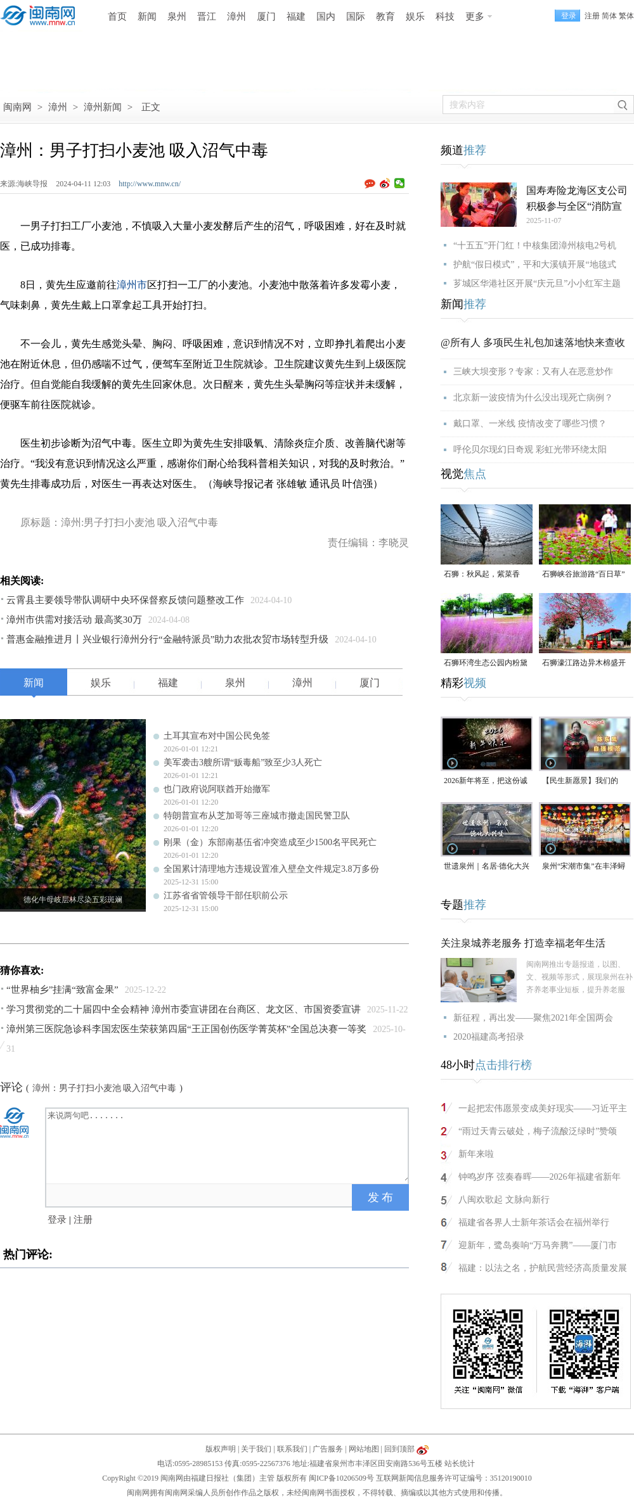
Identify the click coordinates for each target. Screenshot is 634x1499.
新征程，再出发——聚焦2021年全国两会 (533, 1018)
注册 (592, 15)
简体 (609, 15)
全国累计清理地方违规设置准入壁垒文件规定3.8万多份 (271, 869)
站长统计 (459, 1463)
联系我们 (292, 1449)
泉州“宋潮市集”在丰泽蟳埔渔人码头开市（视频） (584, 867)
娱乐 (415, 16)
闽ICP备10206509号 (341, 1478)
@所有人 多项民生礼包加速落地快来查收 (533, 342)
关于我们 (256, 1449)
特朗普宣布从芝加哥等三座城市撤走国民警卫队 (257, 815)
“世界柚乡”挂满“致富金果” (62, 990)
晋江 (206, 16)
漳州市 (132, 284)
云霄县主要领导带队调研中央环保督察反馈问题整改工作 (125, 600)
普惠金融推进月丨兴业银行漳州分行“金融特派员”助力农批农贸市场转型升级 (167, 639)
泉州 (176, 16)
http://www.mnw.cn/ (150, 183)
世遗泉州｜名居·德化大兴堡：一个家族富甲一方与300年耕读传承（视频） (486, 867)
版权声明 (220, 1449)
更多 (474, 16)
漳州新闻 (103, 107)
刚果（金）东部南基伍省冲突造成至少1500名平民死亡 (270, 842)
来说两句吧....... (228, 1145)
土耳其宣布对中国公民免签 (217, 736)
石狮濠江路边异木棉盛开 (584, 662)
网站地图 (364, 1449)
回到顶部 (399, 1449)
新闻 (147, 16)
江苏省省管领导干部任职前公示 (226, 895)
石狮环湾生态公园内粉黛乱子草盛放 (485, 663)
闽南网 (17, 107)
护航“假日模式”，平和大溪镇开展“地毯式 (534, 264)
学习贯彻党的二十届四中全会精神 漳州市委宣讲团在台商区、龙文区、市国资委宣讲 (183, 1009)
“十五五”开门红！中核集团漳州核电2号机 (534, 245)
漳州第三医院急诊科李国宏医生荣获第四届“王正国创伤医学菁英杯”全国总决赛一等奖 (186, 1029)
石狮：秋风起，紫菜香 (482, 574)
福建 (296, 16)
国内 (325, 16)
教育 (385, 16)
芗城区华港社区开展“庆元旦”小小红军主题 (537, 283)
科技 (445, 16)
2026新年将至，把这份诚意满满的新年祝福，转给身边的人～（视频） (485, 781)
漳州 (236, 16)
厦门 (266, 16)
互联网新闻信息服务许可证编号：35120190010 (454, 1478)
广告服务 (328, 1449)
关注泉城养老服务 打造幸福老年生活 (523, 943)
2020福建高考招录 (488, 1037)
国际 (355, 16)
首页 (117, 16)
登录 (57, 1220)
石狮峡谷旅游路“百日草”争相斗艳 (583, 575)
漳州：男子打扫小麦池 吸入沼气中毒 (104, 1088)
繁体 (626, 15)
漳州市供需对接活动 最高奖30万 (74, 620)
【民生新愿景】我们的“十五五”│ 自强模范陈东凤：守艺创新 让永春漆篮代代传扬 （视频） (585, 781)
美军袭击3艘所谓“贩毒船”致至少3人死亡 (243, 762)
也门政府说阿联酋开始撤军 (217, 789)
